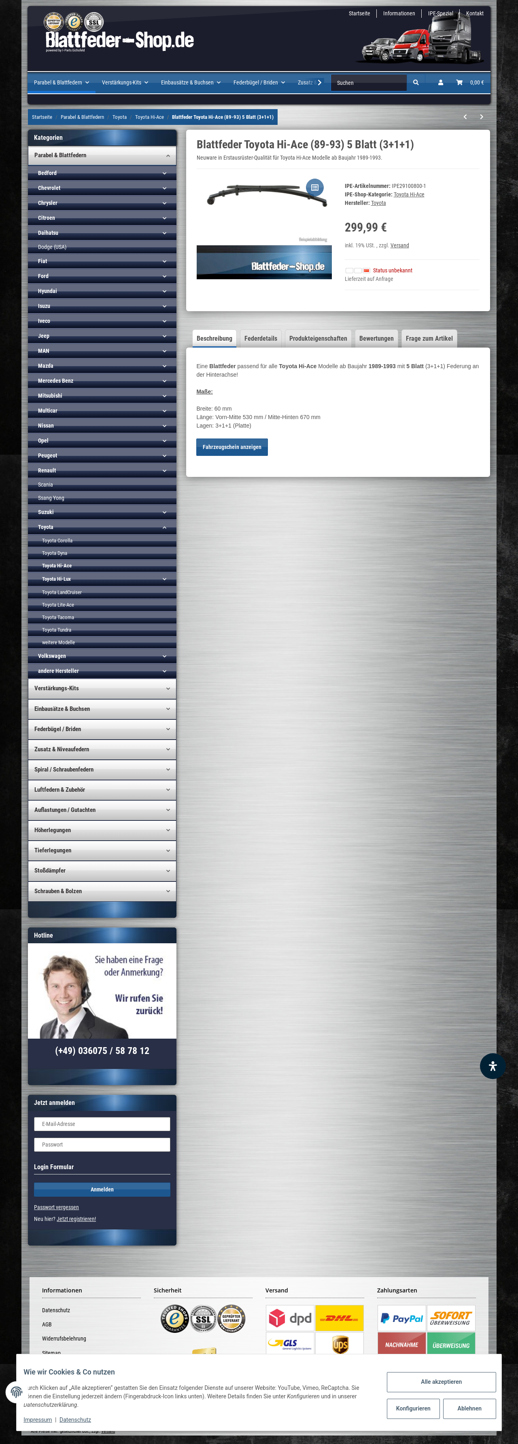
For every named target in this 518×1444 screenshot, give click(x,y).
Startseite (359, 13)
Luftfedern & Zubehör (59, 789)
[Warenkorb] (470, 82)
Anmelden (102, 1189)
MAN (43, 351)
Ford (43, 276)
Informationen (399, 13)
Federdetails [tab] (260, 338)
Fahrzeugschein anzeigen (232, 447)
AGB (47, 1324)
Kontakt (475, 13)
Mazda (45, 366)
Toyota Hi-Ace (409, 194)
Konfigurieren (408, 1408)
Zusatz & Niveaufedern (61, 749)
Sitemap (51, 1353)
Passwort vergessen (56, 1207)
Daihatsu (48, 233)
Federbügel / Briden (57, 729)
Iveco (44, 321)
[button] (441, 82)
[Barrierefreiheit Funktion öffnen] (493, 1066)
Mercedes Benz (55, 380)
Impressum (44, 1420)
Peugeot (47, 455)
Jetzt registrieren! (76, 1219)
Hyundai (47, 291)
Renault (47, 470)
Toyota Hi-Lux (56, 579)
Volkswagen (52, 656)
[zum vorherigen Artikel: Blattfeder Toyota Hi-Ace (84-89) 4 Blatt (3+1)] (465, 117)
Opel (43, 440)
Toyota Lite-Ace (58, 605)
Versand (400, 245)
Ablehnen (464, 1408)
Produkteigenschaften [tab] (318, 338)
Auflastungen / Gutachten (65, 810)
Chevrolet (49, 188)
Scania (45, 484)
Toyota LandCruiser (62, 592)
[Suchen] (369, 82)
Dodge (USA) (52, 247)
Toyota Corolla (57, 541)
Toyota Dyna (54, 553)
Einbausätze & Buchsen (62, 709)
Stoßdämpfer (50, 870)
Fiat (42, 261)
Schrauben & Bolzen (58, 891)
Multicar (47, 410)
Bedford (47, 173)
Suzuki (46, 512)
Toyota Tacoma (58, 617)
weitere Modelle (58, 642)
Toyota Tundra (56, 630)
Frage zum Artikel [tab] (429, 338)
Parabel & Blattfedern (60, 155)
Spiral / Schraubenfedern (63, 769)
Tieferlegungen (52, 850)
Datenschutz (56, 1310)
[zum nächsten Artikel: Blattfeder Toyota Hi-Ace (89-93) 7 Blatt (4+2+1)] (481, 117)
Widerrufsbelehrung (64, 1338)
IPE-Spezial (440, 13)
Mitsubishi (50, 395)
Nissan (46, 425)
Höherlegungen (52, 830)
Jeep (43, 336)
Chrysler (47, 203)
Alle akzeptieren (435, 1382)
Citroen (46, 218)
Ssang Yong (51, 498)
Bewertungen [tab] (376, 338)
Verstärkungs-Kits (56, 688)
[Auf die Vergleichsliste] (315, 187)
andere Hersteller (58, 671)
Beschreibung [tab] (214, 338)
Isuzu (44, 306)
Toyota (45, 527)
